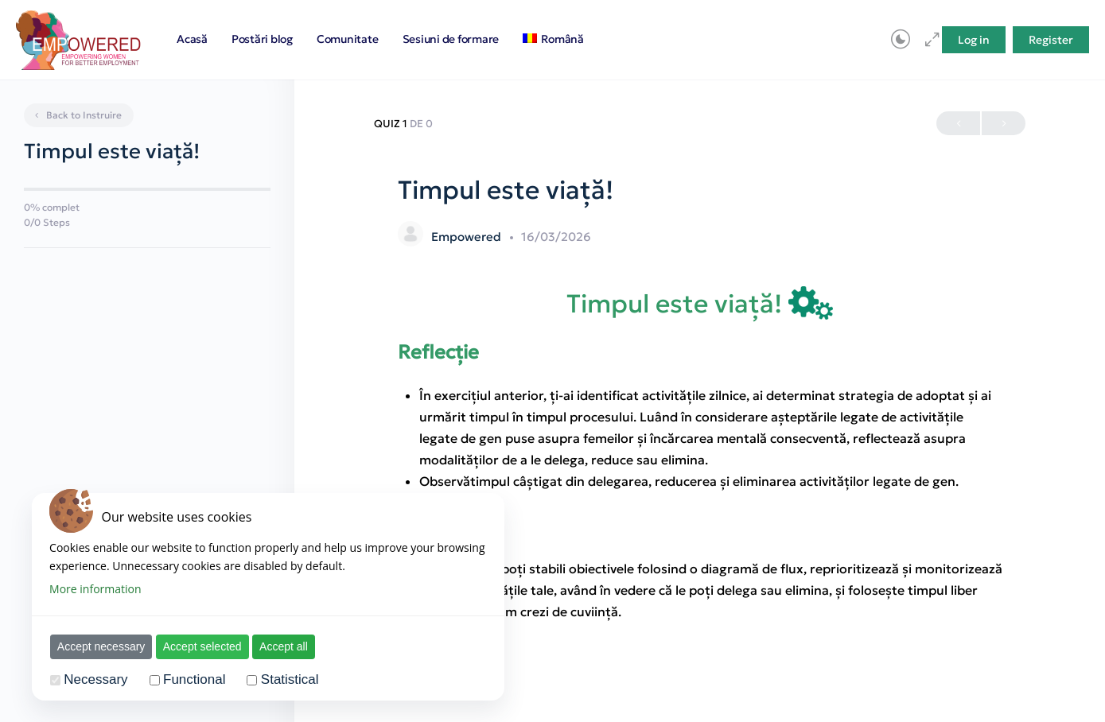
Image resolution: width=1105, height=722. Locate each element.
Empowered (467, 236)
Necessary (97, 679)
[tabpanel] (700, 454)
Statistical (291, 679)
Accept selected (203, 646)
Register (1051, 40)
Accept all (284, 646)
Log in (974, 40)
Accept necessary (102, 646)
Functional (195, 679)
